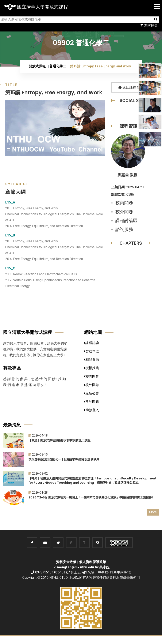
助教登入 (91, 410)
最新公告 (91, 393)
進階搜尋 (149, 25)
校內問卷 (124, 202)
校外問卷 (124, 211)
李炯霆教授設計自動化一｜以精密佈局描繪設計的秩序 (63, 459)
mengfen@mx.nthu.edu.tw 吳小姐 (83, 567)
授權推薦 (91, 368)
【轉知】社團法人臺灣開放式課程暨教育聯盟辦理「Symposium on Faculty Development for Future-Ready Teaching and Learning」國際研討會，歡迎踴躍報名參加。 (92, 480)
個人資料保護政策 (92, 562)
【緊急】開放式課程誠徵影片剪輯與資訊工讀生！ (60, 440)
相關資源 (91, 360)
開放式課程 (37, 66)
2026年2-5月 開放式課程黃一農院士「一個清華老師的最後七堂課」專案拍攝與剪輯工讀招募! (90, 497)
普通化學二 (57, 66)
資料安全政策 (66, 562)
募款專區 (12, 368)
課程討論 (91, 343)
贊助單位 (91, 351)
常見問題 (91, 402)
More (153, 512)
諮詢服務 (124, 229)
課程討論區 (126, 220)
